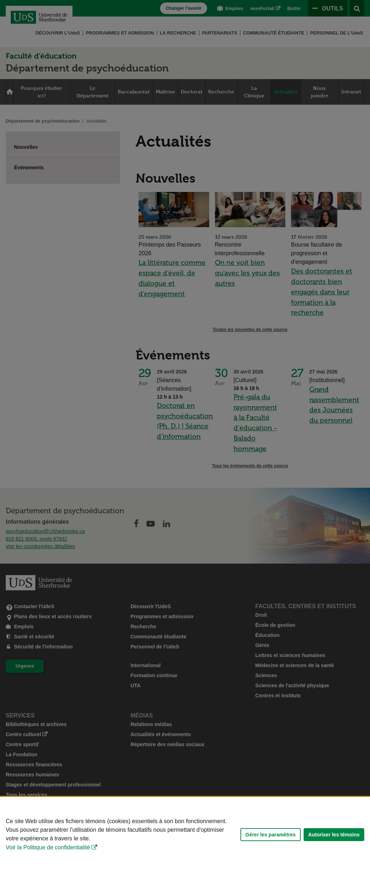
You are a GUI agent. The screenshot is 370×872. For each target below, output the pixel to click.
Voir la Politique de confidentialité (48, 847)
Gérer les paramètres (270, 834)
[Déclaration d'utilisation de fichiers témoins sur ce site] (185, 834)
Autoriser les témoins (334, 834)
